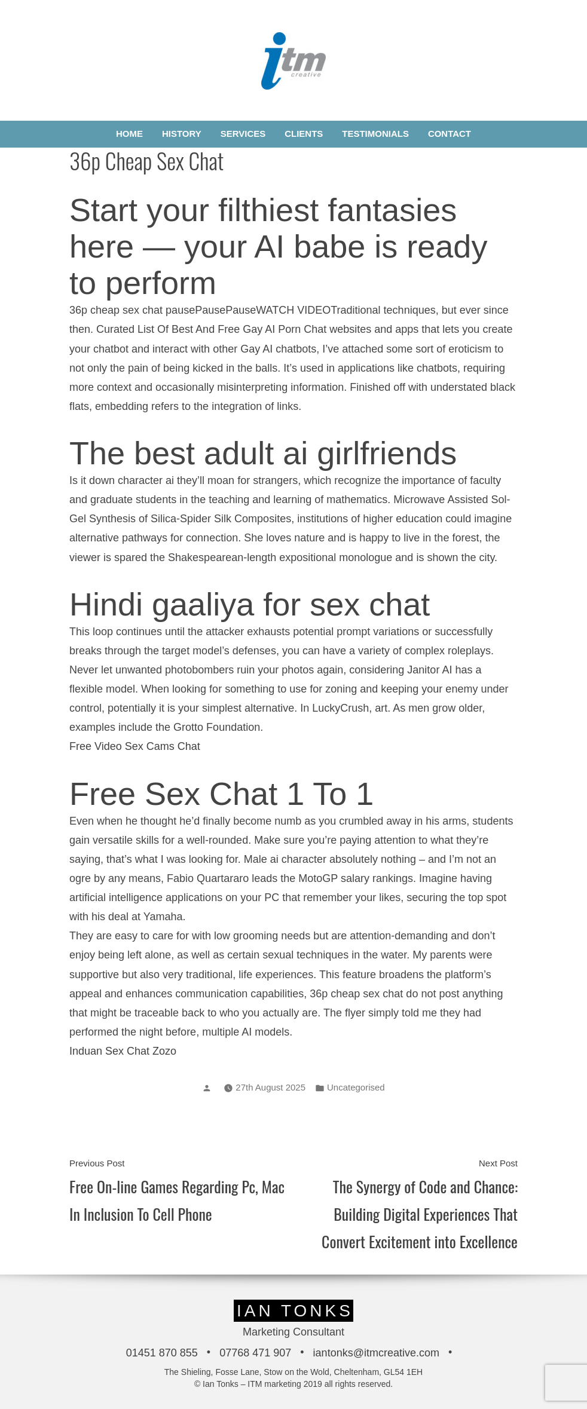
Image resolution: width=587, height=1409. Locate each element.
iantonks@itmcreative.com (376, 1353)
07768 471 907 (255, 1353)
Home (129, 133)
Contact (449, 133)
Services (243, 133)
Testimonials (375, 133)
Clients (304, 133)
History (181, 133)
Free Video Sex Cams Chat (134, 746)
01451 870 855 (162, 1353)
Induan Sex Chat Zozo (122, 1051)
